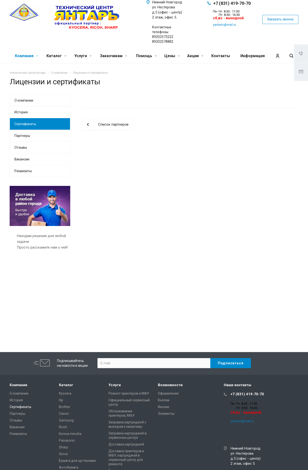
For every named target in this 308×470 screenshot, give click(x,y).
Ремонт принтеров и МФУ (129, 393)
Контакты (220, 56)
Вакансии (21, 159)
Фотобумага (68, 467)
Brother (64, 407)
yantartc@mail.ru (224, 24)
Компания (26, 56)
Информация (252, 56)
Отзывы (20, 147)
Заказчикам (113, 56)
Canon (64, 413)
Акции (195, 56)
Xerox (63, 454)
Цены (172, 56)
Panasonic (67, 440)
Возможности (170, 385)
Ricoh (63, 427)
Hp (61, 400)
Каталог (56, 56)
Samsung (66, 420)
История (21, 112)
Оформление (168, 393)
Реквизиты (23, 171)
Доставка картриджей (126, 444)
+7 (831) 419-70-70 (232, 3)
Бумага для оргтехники (77, 461)
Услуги (82, 56)
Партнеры (22, 136)
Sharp (63, 447)
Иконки (163, 407)
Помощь (146, 56)
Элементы (166, 413)
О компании (23, 100)
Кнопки (163, 400)
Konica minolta (70, 434)
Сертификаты (25, 124)
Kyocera (65, 393)
